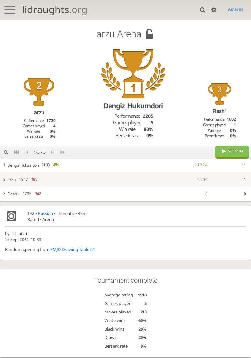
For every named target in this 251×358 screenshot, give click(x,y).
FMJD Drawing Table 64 (72, 251)
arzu (19, 235)
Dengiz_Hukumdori (133, 105)
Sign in (235, 10)
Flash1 (219, 111)
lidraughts (54, 9)
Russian (45, 215)
